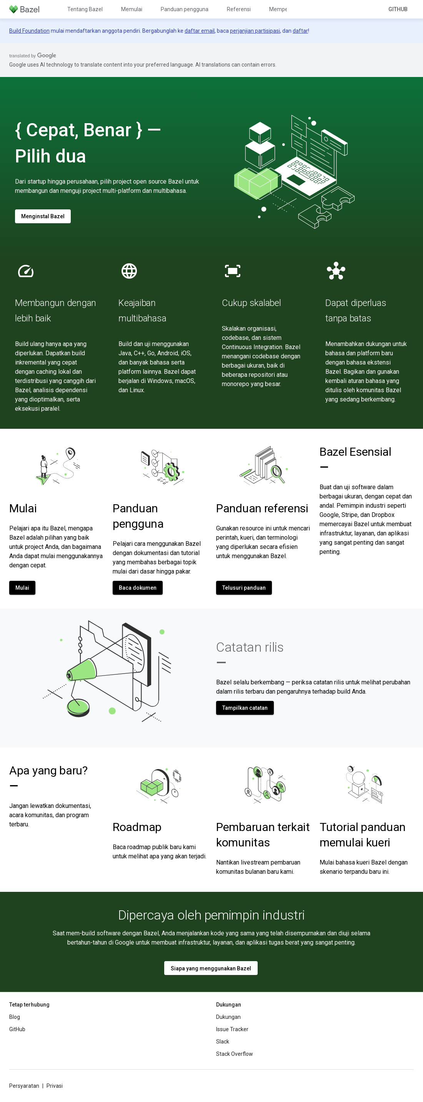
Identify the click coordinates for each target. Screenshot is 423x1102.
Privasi (55, 1086)
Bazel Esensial (355, 459)
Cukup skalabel (251, 303)
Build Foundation (29, 31)
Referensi (239, 9)
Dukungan (228, 1017)
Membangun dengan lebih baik (55, 311)
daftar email (200, 31)
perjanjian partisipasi (255, 31)
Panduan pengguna (184, 9)
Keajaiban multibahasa (142, 311)
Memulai (131, 9)
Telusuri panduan (244, 588)
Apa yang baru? (48, 778)
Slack (222, 1041)
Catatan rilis (250, 654)
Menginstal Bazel (43, 216)
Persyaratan (24, 1086)
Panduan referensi (262, 508)
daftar (300, 31)
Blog (14, 1017)
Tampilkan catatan (245, 708)
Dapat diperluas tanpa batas (355, 311)
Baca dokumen (138, 588)
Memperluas (284, 9)
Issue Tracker (232, 1029)
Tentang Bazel (85, 9)
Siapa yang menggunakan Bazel (211, 968)
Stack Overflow (234, 1054)
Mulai (23, 508)
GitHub (398, 9)
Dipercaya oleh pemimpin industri (211, 915)
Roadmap (137, 827)
